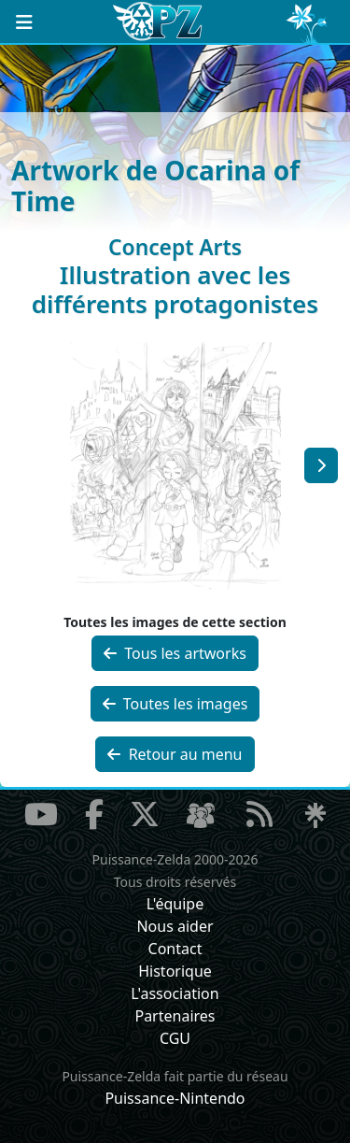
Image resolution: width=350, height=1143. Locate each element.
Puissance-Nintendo (175, 1098)
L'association (174, 993)
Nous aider (174, 926)
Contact (175, 948)
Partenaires (174, 1016)
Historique (175, 971)
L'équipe (175, 903)
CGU (175, 1038)
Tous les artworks (175, 653)
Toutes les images (175, 703)
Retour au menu (174, 754)
